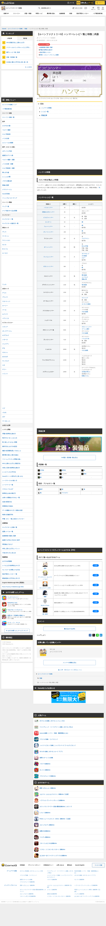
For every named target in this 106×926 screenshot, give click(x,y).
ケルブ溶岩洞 (6, 134)
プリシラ (5, 297)
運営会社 (69, 865)
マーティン (5, 236)
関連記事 (44, 115)
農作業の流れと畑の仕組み (10, 455)
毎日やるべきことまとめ (9, 438)
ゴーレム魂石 (85, 329)
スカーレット (6, 301)
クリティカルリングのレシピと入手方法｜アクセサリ (19, 47)
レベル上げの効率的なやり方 (11, 565)
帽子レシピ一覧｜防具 (13, 52)
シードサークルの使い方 (9, 480)
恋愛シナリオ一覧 (7, 531)
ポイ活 (70, 3)
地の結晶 (84, 284)
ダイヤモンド (85, 253)
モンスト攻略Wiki (79, 879)
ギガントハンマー (48, 266)
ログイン (100, 3)
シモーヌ (5, 339)
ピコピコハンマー (48, 217)
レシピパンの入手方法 (9, 472)
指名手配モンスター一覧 (9, 574)
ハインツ (5, 373)
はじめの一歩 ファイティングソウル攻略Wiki (86, 896)
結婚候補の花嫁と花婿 (46, 47)
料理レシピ (39, 13)
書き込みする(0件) (69, 629)
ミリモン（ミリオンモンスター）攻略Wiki (59, 896)
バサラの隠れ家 (7, 181)
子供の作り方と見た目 (9, 553)
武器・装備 (28, 13)
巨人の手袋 (85, 246)
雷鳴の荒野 (5, 185)
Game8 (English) (79, 865)
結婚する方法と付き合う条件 (11, 540)
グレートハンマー (48, 232)
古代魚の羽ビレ (86, 371)
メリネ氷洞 (5, 138)
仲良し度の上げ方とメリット (11, 548)
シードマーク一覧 (7, 485)
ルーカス (5, 253)
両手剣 (64, 470)
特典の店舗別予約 (7, 514)
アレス (4, 232)
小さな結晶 (85, 333)
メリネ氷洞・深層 (7, 164)
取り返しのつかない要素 (9, 442)
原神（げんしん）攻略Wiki (27, 885)
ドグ (3, 408)
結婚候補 (62, 13)
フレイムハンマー (48, 257)
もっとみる (28, 67)
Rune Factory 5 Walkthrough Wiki (13, 587)
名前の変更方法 (7, 502)
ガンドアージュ (7, 331)
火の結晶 (84, 255)
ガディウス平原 (7, 151)
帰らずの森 (5, 172)
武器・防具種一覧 (11, 57)
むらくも (5, 249)
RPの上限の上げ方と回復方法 (11, 463)
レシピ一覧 (45, 111)
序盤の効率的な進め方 (46, 50)
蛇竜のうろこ (85, 376)
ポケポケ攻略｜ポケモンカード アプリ (85, 875)
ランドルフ (5, 361)
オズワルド (5, 335)
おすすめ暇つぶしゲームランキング (18, 630)
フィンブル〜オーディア (9, 198)
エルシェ (5, 352)
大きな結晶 (85, 311)
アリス (4, 293)
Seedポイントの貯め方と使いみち (12, 476)
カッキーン (48, 222)
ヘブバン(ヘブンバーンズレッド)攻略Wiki (86, 885)
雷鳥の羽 (84, 279)
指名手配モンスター (82, 13)
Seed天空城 (6, 194)
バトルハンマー (48, 207)
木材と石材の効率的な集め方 (11, 468)
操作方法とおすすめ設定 (9, 446)
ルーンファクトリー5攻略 (45, 674)
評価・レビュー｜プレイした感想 (49, 55)
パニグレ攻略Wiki (79, 894)
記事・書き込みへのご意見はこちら (69, 670)
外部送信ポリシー (48, 865)
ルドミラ (5, 314)
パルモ (4, 412)
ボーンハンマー (48, 247)
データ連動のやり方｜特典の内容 (12, 510)
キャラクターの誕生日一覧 (10, 223)
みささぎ (5, 356)
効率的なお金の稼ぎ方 (9, 493)
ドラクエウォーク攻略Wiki (27, 882)
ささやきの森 (6, 125)
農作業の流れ (51, 13)
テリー (4, 369)
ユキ (3, 365)
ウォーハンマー (48, 226)
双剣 (85, 474)
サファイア (85, 298)
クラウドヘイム (7, 189)
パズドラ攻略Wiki (52, 879)
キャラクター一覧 (7, 219)
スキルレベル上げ (7, 489)
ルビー (84, 258)
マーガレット (6, 421)
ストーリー (16, 13)
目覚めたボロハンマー (48, 212)
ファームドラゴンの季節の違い (11, 459)
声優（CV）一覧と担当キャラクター (13, 519)
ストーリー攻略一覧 (8, 117)
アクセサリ (65, 493)
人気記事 (9, 38)
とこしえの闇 (6, 177)
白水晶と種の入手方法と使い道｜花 (17, 62)
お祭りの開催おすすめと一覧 (11, 497)
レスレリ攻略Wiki (52, 889)
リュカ (4, 284)
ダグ (3, 417)
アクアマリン (85, 238)
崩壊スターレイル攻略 (26, 879)
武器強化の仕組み (7, 506)
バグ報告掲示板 (97, 13)
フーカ (4, 310)
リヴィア (5, 327)
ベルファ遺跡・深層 (8, 159)
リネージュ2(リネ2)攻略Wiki (28, 896)
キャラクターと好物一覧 (9, 527)
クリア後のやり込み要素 (9, 210)
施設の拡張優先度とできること (11, 450)
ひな (3, 348)
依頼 (70, 13)
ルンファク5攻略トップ (9, 104)
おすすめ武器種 (7, 561)
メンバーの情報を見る (69, 662)
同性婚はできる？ (7, 544)
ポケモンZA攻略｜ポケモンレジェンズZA (31, 871)
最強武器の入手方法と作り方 (11, 578)
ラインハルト (6, 240)
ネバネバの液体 (86, 304)
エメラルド (85, 277)
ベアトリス (5, 318)
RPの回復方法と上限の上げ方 (15, 42)
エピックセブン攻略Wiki (26, 894)
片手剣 (42, 470)
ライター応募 (98, 865)
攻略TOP (6, 13)
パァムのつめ (85, 338)
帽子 (41, 489)
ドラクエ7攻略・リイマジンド (28, 875)
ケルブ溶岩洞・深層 (8, 168)
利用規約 (22, 865)
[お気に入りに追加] (77, 8)
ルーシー (5, 305)
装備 (41, 678)
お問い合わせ (60, 865)
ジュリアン (5, 344)
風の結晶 (84, 275)
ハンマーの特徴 (46, 108)
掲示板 (25, 38)
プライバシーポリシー (34, 865)
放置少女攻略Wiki (52, 894)
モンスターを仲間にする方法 (11, 570)
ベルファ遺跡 (6, 130)
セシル (4, 244)
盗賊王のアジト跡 (7, 155)
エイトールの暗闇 (7, 143)
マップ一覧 (5, 206)
